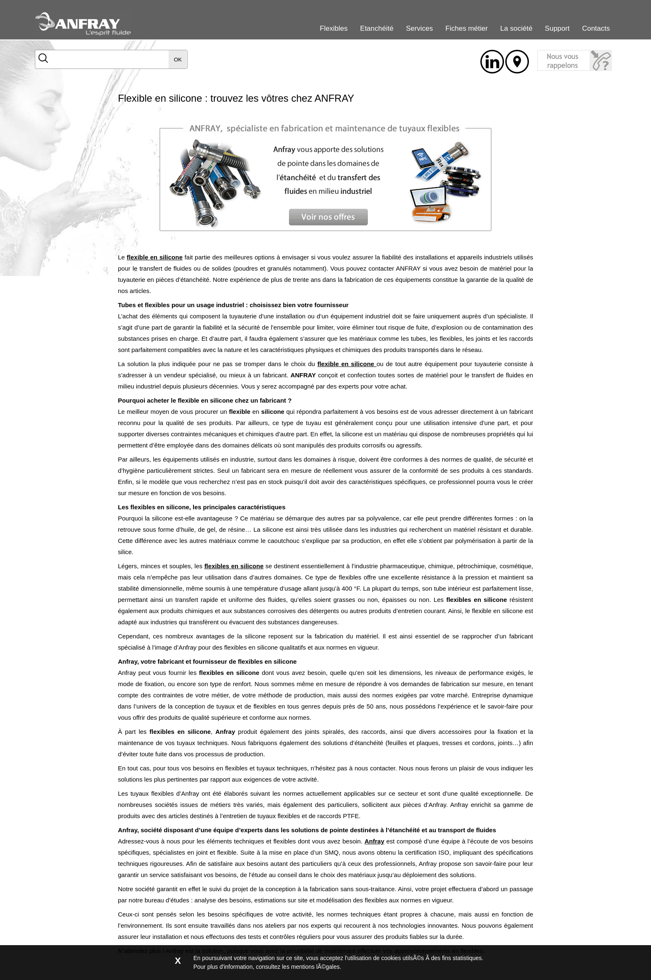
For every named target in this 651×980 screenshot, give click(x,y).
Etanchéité (376, 28)
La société (516, 28)
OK (178, 59)
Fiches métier (466, 28)
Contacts (596, 28)
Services (419, 28)
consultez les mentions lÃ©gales (298, 966)
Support (557, 28)
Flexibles (334, 28)
